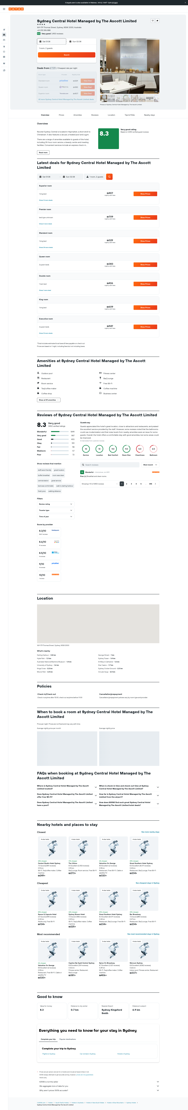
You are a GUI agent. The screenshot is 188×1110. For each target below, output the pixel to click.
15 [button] (90, 75)
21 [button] (84, 81)
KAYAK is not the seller (99, 1081)
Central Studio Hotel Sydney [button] (49, 863)
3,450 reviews (57, 33)
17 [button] (61, 81)
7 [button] (84, 69)
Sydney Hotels (131, 1103)
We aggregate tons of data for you (99, 1086)
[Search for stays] (4, 21)
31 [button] (61, 92)
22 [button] (90, 81)
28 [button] (84, 87)
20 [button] (78, 81)
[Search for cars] (4, 26)
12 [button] (73, 75)
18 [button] (67, 81)
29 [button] (90, 87)
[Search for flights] (4, 16)
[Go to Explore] (4, 33)
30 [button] (55, 92)
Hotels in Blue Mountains (115, 1103)
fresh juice (42, 491)
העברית (115, 3)
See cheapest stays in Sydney (147, 883)
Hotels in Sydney (123, 1054)
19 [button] (73, 81)
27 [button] (79, 87)
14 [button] (84, 75)
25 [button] (67, 87)
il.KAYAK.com (41, 1103)
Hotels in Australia (77, 1103)
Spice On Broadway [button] (107, 963)
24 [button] (61, 87)
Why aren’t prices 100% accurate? (99, 1090)
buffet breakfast (44, 475)
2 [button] (55, 69)
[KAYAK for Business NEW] (4, 43)
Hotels (50, 1103)
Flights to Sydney (48, 1054)
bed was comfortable (45, 486)
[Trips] (4, 50)
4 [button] (67, 69)
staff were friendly (44, 470)
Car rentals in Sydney (88, 1054)
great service (56, 481)
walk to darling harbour (64, 486)
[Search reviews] (111, 464)
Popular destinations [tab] (67, 1039)
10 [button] (61, 75)
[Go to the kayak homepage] (16, 9)
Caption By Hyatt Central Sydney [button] (81, 963)
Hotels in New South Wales (95, 1103)
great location (59, 470)
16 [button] (55, 81)
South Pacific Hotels (62, 1103)
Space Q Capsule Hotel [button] (47, 914)
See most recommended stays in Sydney (143, 934)
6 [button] (78, 69)
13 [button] (78, 75)
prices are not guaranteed (84, 1075)
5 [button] (72, 69)
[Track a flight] (4, 38)
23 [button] (55, 87)
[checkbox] (49, 532)
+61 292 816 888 (43, 30)
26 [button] (73, 87)
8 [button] (90, 69)
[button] (185, 2)
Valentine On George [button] (107, 863)
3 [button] (61, 69)
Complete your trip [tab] (48, 1039)
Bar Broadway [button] (135, 914)
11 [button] (67, 75)
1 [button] (109, 64)
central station (43, 481)
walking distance (54, 491)
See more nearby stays (150, 832)
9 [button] (55, 75)
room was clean (58, 475)
